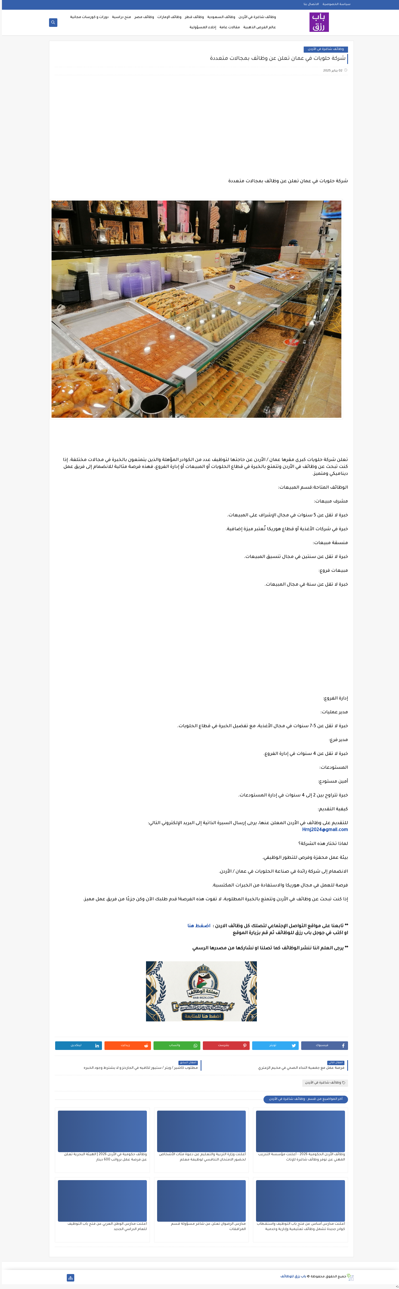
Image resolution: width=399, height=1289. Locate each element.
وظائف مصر (142, 17)
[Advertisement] (199, 123)
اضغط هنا (197, 926)
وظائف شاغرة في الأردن (255, 17)
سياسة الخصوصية (335, 4)
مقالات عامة (228, 28)
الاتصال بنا (309, 4)
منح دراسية (119, 17)
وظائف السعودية (219, 17)
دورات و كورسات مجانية (87, 17)
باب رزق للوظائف (291, 1277)
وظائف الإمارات (167, 17)
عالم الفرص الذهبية (257, 28)
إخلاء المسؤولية (201, 28)
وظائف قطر (192, 17)
